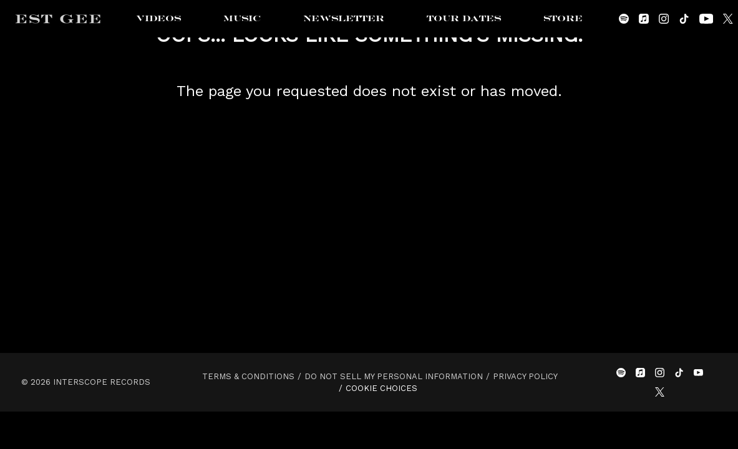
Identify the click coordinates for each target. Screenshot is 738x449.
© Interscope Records (85, 382)
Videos (158, 19)
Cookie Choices (381, 388)
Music (242, 19)
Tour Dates (464, 19)
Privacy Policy (525, 376)
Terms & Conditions (248, 376)
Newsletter (343, 19)
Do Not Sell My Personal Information (393, 376)
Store (563, 19)
